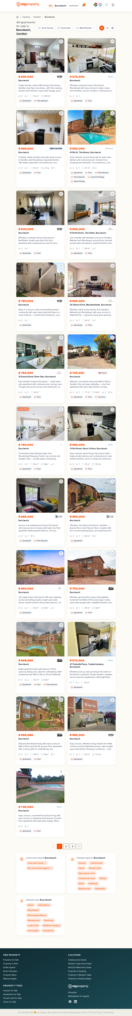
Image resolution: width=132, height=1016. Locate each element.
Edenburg (48, 920)
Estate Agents (9, 967)
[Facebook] (70, 1001)
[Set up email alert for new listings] (64, 28)
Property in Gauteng (77, 971)
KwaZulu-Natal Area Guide (79, 967)
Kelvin (30, 905)
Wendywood (34, 920)
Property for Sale (11, 960)
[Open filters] (66, 5)
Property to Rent (10, 963)
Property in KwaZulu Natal (79, 978)
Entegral (43, 1012)
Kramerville (48, 930)
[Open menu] (113, 5)
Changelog (109, 1012)
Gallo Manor (44, 905)
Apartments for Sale (12, 994)
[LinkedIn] (75, 1001)
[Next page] (78, 846)
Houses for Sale (10, 990)
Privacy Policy (95, 1012)
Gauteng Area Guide (77, 960)
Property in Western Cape (79, 975)
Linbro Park (33, 925)
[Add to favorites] (61, 41)
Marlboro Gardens (51, 925)
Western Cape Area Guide (80, 963)
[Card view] (101, 28)
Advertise (72, 992)
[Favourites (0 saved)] (106, 5)
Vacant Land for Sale (12, 998)
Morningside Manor (37, 915)
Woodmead (33, 910)
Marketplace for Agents (78, 996)
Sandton (21, 33)
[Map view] (112, 28)
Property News (10, 975)
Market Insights (10, 978)
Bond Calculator (10, 971)
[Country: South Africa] (98, 4)
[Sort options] (86, 28)
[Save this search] (46, 28)
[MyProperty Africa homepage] (78, 986)
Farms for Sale (9, 1002)
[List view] (107, 28)
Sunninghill (33, 930)
